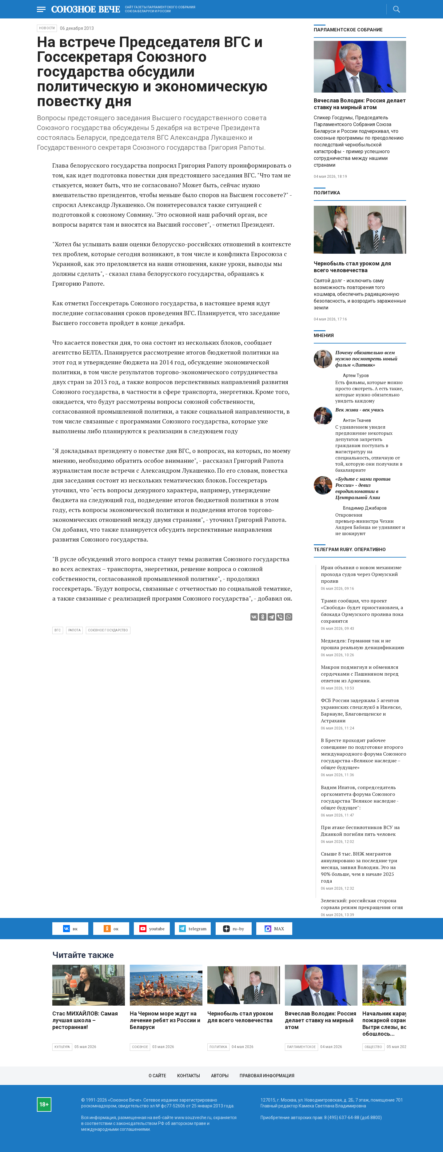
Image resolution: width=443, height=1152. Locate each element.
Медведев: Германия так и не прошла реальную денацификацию (362, 644)
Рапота (74, 630)
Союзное (140, 1047)
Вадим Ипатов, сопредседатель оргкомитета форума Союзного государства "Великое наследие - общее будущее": (359, 797)
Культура (62, 1047)
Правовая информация (267, 1075)
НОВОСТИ (47, 28)
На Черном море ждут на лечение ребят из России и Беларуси (165, 1020)
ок (111, 928)
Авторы (220, 1075)
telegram (192, 928)
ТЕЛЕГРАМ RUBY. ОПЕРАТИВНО (350, 549)
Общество (373, 1047)
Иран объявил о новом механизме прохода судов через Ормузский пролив (361, 574)
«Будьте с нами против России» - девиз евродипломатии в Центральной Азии (362, 488)
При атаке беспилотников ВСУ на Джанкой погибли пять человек (360, 830)
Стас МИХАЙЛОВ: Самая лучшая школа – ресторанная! (85, 1020)
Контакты (188, 1075)
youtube (151, 928)
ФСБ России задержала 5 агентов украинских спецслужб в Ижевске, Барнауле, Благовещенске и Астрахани (361, 710)
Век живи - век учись (359, 410)
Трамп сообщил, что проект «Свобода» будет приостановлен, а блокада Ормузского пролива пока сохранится (362, 610)
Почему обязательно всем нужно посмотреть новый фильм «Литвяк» (366, 359)
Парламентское (301, 1047)
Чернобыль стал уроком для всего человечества (352, 266)
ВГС (57, 630)
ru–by (233, 928)
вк (70, 928)
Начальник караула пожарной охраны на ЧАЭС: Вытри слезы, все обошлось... (398, 1023)
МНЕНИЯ (324, 335)
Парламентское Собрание (348, 30)
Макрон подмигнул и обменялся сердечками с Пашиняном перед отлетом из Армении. (360, 674)
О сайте (157, 1075)
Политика (327, 193)
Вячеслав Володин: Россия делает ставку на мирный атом (360, 103)
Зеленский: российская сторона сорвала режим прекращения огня (362, 904)
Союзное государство (108, 630)
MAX (274, 928)
